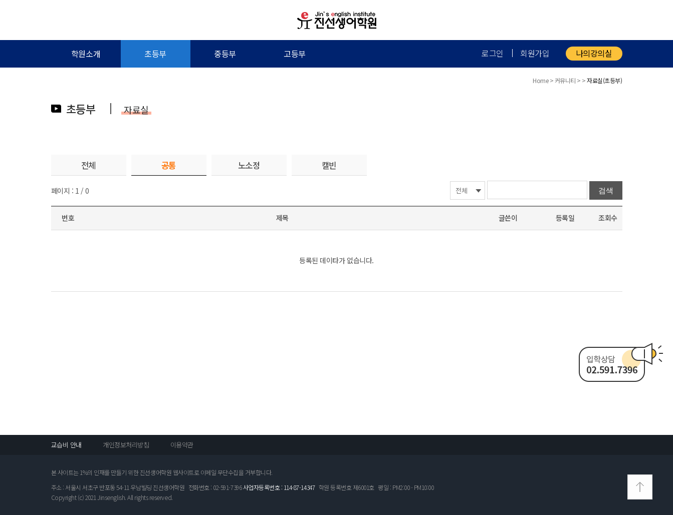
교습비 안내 (66, 444)
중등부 (225, 54)
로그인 (493, 53)
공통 (168, 165)
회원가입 (534, 53)
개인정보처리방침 (126, 444)
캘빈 (329, 165)
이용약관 (181, 444)
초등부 (155, 54)
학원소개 (85, 54)
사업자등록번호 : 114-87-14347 (279, 487)
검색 (605, 190)
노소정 (249, 165)
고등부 (295, 54)
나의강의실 (594, 53)
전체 (88, 165)
